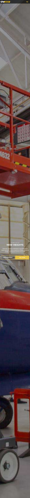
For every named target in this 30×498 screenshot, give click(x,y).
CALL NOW (22, 257)
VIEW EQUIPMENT (8, 257)
